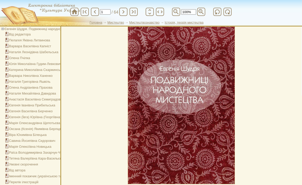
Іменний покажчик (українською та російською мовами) (51, 176)
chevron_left (95, 11)
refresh (217, 11)
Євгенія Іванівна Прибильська (32, 105)
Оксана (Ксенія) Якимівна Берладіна (37, 129)
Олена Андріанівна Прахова (30, 87)
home (74, 11)
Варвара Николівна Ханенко (31, 76)
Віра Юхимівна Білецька (28, 135)
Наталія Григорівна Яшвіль (29, 82)
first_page (84, 11)
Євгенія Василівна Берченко (31, 111)
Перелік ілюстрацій (23, 182)
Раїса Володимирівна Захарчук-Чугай (38, 152)
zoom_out (176, 11)
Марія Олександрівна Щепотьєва (34, 123)
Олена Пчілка (19, 58)
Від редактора (20, 34)
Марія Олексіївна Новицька (30, 147)
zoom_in (201, 11)
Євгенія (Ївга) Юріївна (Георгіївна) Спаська (42, 117)
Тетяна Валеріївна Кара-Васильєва (36, 158)
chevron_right (123, 11)
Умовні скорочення (23, 164)
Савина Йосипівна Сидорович (32, 141)
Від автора (17, 170)
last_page (133, 11)
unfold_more (149, 11)
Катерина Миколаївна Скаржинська (36, 70)
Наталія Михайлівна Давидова (32, 93)
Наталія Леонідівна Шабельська (33, 52)
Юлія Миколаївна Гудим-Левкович (35, 64)
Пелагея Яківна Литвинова (29, 40)
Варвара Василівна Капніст (30, 46)
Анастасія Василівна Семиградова (35, 99)
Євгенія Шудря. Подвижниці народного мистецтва (42, 29)
